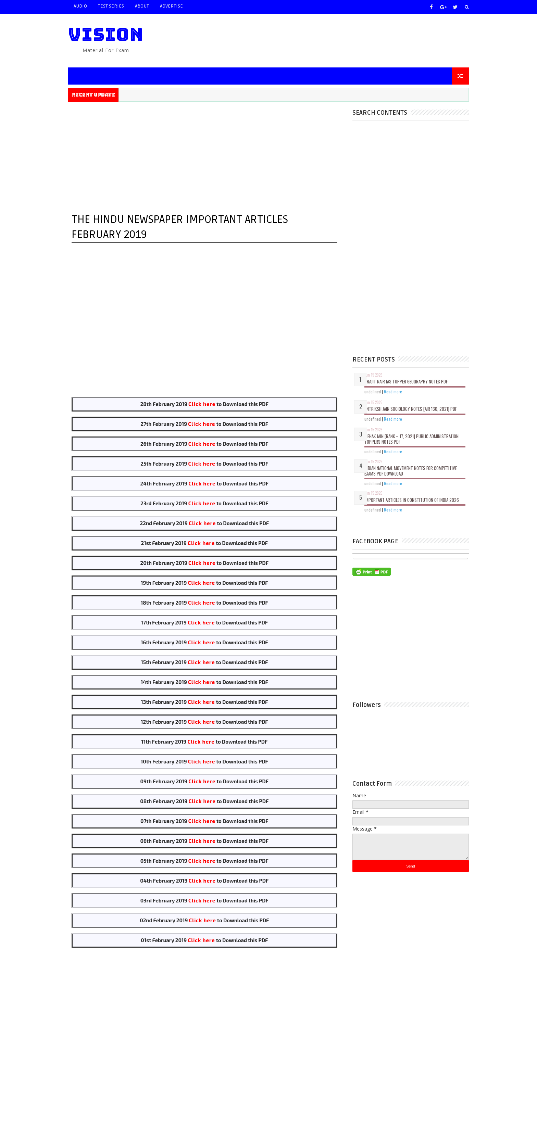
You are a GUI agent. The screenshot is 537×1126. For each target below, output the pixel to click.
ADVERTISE (171, 6)
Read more (393, 391)
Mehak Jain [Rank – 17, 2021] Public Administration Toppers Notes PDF (411, 439)
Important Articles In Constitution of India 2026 (411, 499)
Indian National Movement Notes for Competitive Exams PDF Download (410, 471)
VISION (105, 34)
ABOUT (142, 6)
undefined (372, 391)
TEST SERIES (111, 6)
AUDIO (80, 6)
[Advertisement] (343, 40)
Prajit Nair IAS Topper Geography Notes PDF (406, 381)
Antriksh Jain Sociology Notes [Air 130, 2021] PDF (410, 408)
